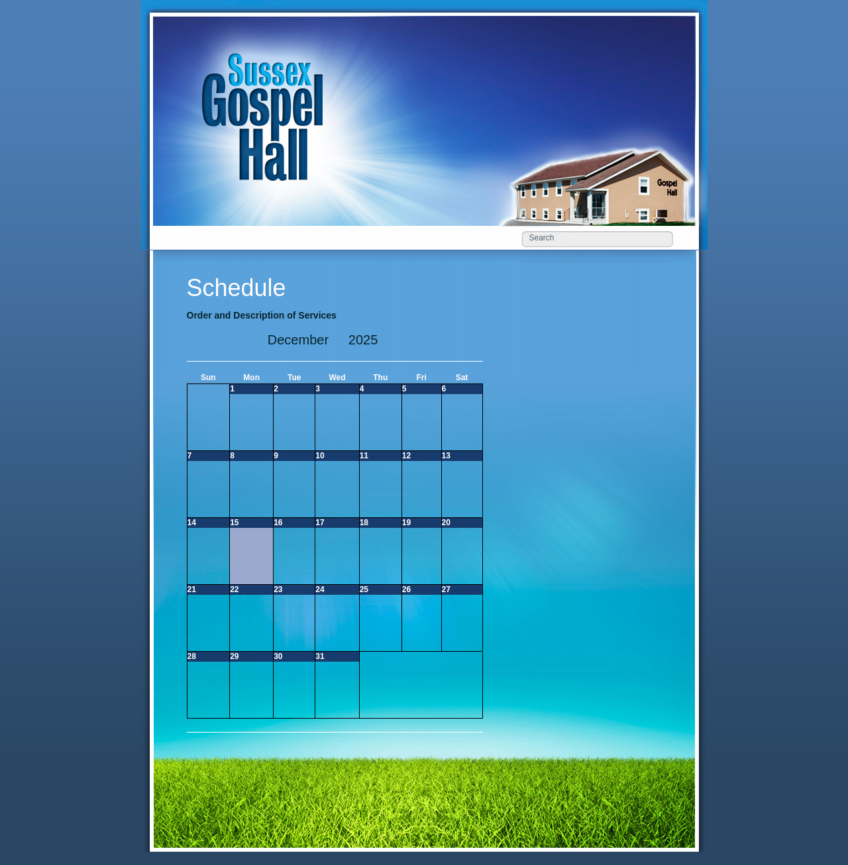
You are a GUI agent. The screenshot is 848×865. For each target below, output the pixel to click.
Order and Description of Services (262, 315)
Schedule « (268, 101)
